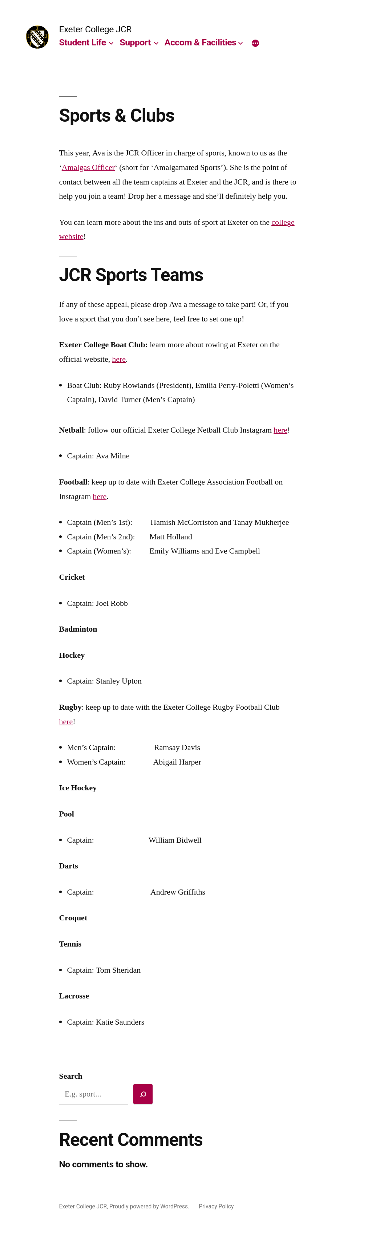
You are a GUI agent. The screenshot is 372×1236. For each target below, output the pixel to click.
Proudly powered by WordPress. (150, 1206)
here (119, 359)
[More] (255, 44)
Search (70, 1076)
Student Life (82, 42)
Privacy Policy (216, 1206)
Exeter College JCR (95, 29)
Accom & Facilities (200, 42)
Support (135, 42)
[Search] (143, 1094)
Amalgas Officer (88, 167)
